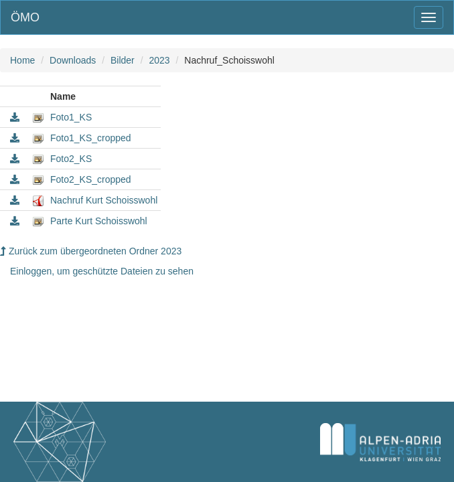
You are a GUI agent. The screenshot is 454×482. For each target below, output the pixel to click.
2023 (159, 60)
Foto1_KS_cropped (90, 138)
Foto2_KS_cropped (90, 179)
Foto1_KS (71, 117)
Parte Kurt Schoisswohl (98, 221)
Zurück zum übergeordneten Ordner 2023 (90, 251)
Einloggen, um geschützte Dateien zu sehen (102, 271)
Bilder (122, 60)
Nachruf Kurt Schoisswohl (103, 200)
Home (22, 60)
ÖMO (25, 17)
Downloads (73, 60)
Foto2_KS (71, 158)
